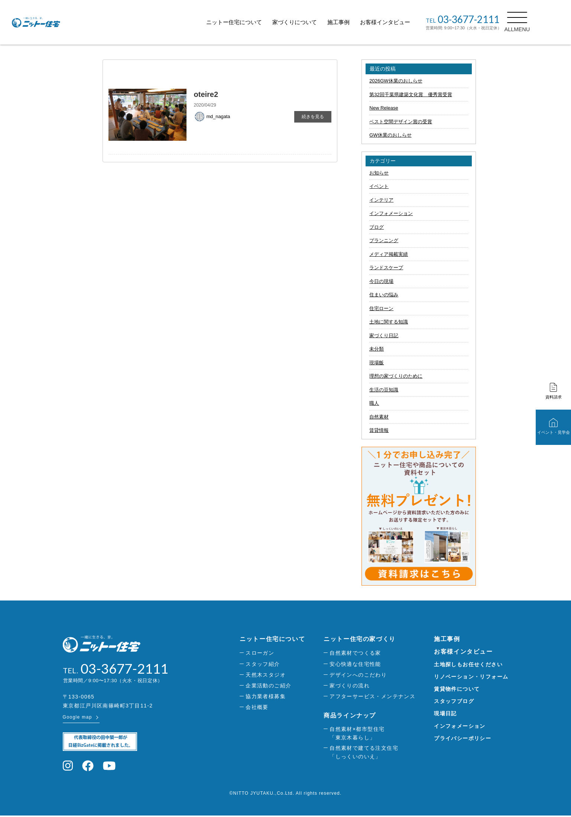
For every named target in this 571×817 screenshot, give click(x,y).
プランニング (383, 240)
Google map (77, 718)
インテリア (381, 200)
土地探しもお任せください (468, 664)
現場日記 (445, 713)
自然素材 (379, 417)
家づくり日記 (383, 335)
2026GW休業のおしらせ (395, 81)
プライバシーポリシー (462, 738)
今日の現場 (381, 281)
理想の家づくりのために (395, 376)
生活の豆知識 (383, 390)
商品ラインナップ (350, 715)
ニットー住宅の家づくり (360, 639)
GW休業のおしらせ (390, 135)
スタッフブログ (454, 701)
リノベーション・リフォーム (471, 677)
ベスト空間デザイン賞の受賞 (400, 121)
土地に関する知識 (388, 322)
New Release (383, 108)
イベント (379, 186)
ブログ (376, 227)
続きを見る (313, 116)
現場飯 (376, 362)
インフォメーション (391, 213)
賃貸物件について (457, 689)
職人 (374, 403)
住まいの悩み (383, 294)
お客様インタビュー (402, 22)
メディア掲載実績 (388, 254)
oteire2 (206, 94)
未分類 (376, 349)
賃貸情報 (379, 430)
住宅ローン (381, 308)
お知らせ (379, 173)
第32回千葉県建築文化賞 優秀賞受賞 (410, 94)
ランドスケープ (386, 267)
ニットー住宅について (251, 22)
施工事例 (355, 22)
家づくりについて (311, 22)
